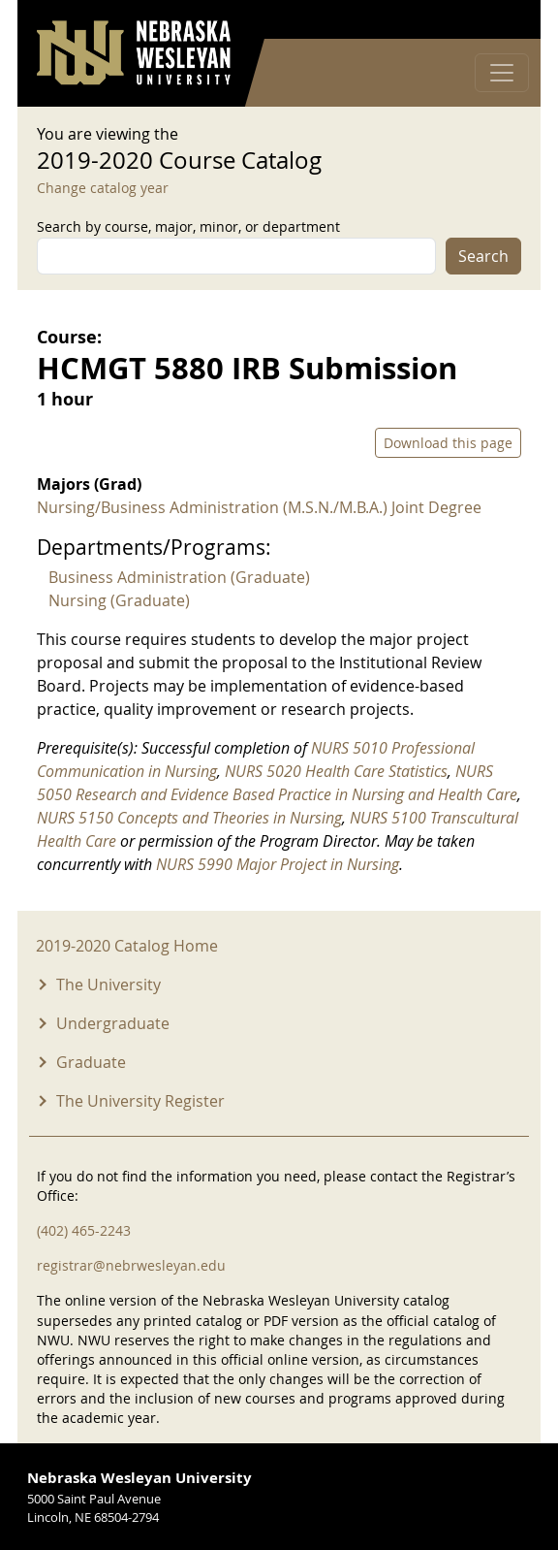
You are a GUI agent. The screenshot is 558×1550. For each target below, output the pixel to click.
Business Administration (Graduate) (179, 577)
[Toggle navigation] (502, 72)
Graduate (91, 1062)
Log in (496, 20)
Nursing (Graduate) (119, 600)
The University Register (140, 1101)
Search (483, 256)
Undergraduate (113, 1023)
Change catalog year (103, 187)
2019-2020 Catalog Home (127, 945)
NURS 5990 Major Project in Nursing (277, 864)
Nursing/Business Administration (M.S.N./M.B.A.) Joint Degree (259, 507)
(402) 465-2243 (84, 1230)
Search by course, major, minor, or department (188, 226)
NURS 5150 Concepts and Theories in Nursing (189, 817)
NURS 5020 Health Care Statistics (336, 771)
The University (108, 984)
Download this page (448, 443)
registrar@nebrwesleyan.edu (131, 1265)
